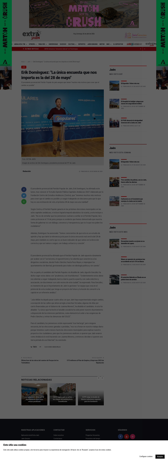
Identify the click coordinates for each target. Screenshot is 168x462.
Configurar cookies (146, 456)
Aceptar (160, 456)
